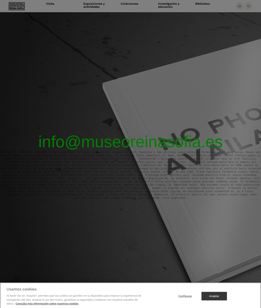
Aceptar (214, 299)
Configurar (185, 299)
